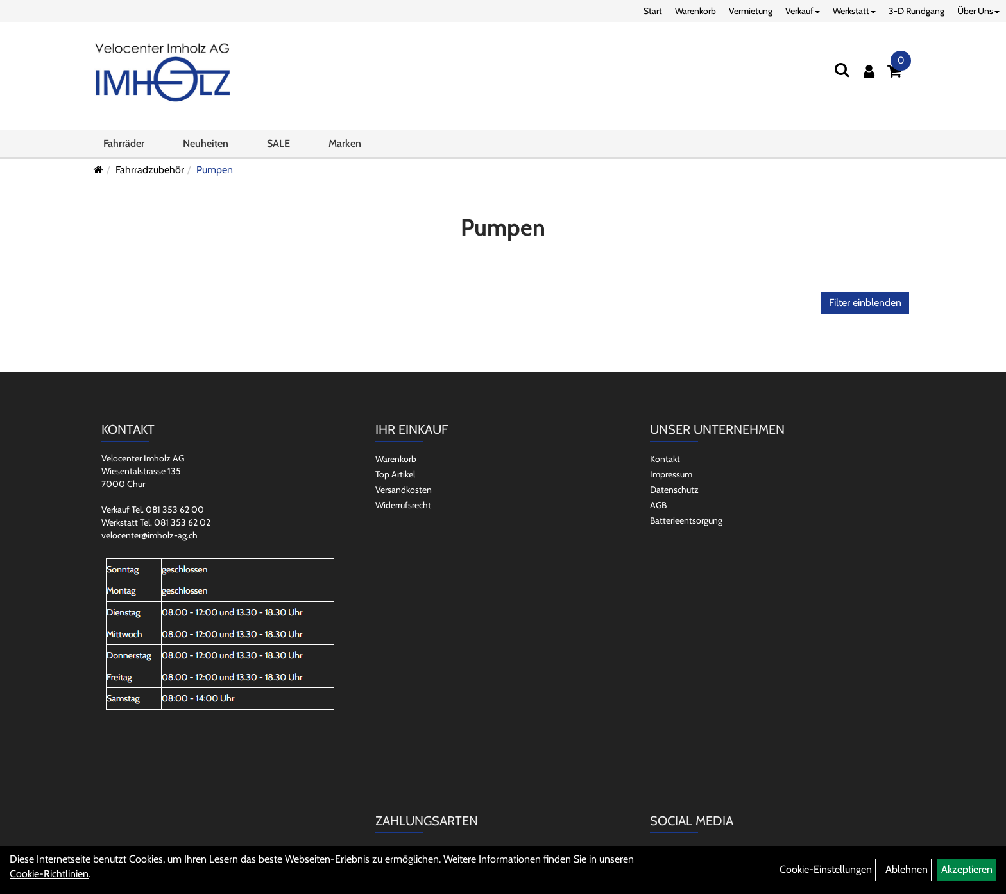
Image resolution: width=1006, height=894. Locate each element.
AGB (658, 505)
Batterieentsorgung (686, 520)
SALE (278, 143)
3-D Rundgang (916, 11)
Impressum (671, 474)
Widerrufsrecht (403, 505)
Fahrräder (123, 143)
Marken (344, 143)
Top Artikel (395, 474)
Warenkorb (695, 11)
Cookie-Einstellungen (826, 869)
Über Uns (978, 11)
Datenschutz (674, 489)
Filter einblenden (865, 303)
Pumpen (214, 170)
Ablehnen (906, 869)
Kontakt (665, 459)
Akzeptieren (967, 869)
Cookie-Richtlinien (49, 874)
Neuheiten (205, 143)
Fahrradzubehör (149, 170)
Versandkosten (403, 489)
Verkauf (802, 11)
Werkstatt (854, 11)
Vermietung (750, 11)
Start (653, 11)
